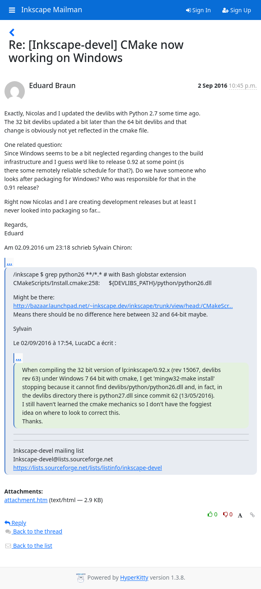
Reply (15, 523)
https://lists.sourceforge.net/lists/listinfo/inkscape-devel (87, 468)
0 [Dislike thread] (228, 514)
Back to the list (28, 545)
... (10, 262)
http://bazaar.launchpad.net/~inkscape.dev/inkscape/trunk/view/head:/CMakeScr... (123, 306)
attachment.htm (26, 500)
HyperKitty (134, 578)
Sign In (198, 10)
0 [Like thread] (213, 514)
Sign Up (236, 10)
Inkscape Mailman (51, 10)
